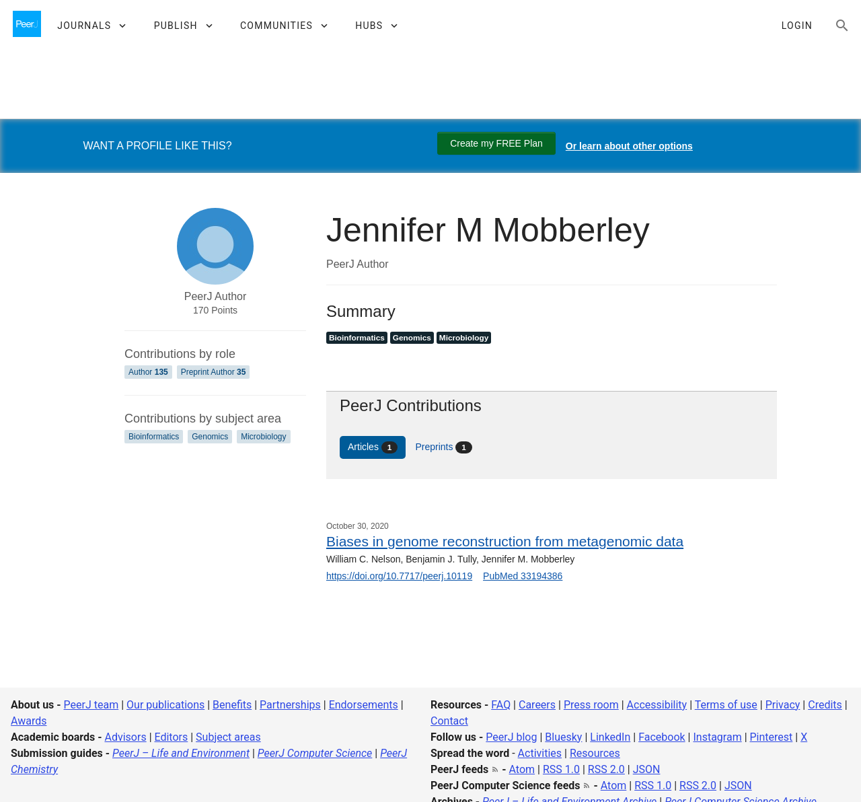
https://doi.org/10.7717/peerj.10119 (399, 576)
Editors (171, 737)
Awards (28, 721)
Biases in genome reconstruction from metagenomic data (504, 541)
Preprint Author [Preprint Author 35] (213, 372)
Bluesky (563, 737)
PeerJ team (91, 704)
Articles (373, 447)
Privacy (782, 704)
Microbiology (263, 436)
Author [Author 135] (148, 372)
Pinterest (771, 737)
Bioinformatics (153, 436)
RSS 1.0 (561, 769)
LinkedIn (610, 737)
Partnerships (290, 704)
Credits (825, 704)
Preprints (443, 447)
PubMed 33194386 (522, 576)
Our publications (165, 704)
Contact (449, 721)
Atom (522, 769)
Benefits (232, 704)
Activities (540, 753)
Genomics (210, 436)
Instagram (717, 737)
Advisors (125, 737)
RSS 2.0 (606, 769)
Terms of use (726, 704)
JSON (647, 769)
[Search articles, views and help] (842, 25)
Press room (591, 704)
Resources (595, 753)
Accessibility (657, 704)
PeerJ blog (511, 737)
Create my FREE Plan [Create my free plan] (496, 143)
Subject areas (228, 737)
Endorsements (363, 704)
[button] (91, 25)
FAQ (501, 704)
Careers (537, 704)
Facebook (661, 737)
